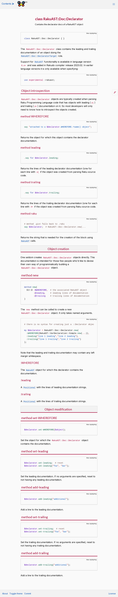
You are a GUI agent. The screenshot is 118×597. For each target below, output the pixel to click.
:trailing (26, 391)
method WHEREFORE (35, 115)
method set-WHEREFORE (39, 415)
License (112, 593)
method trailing (30, 181)
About (5, 593)
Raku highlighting (91, 33)
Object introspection (35, 90)
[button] (114, 4)
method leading (30, 146)
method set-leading (34, 449)
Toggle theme (16, 593)
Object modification (58, 407)
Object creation (58, 247)
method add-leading (35, 485)
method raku (29, 212)
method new (29, 273)
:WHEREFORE (30, 360)
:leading (26, 378)
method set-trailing (34, 514)
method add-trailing (35, 550)
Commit (27, 593)
